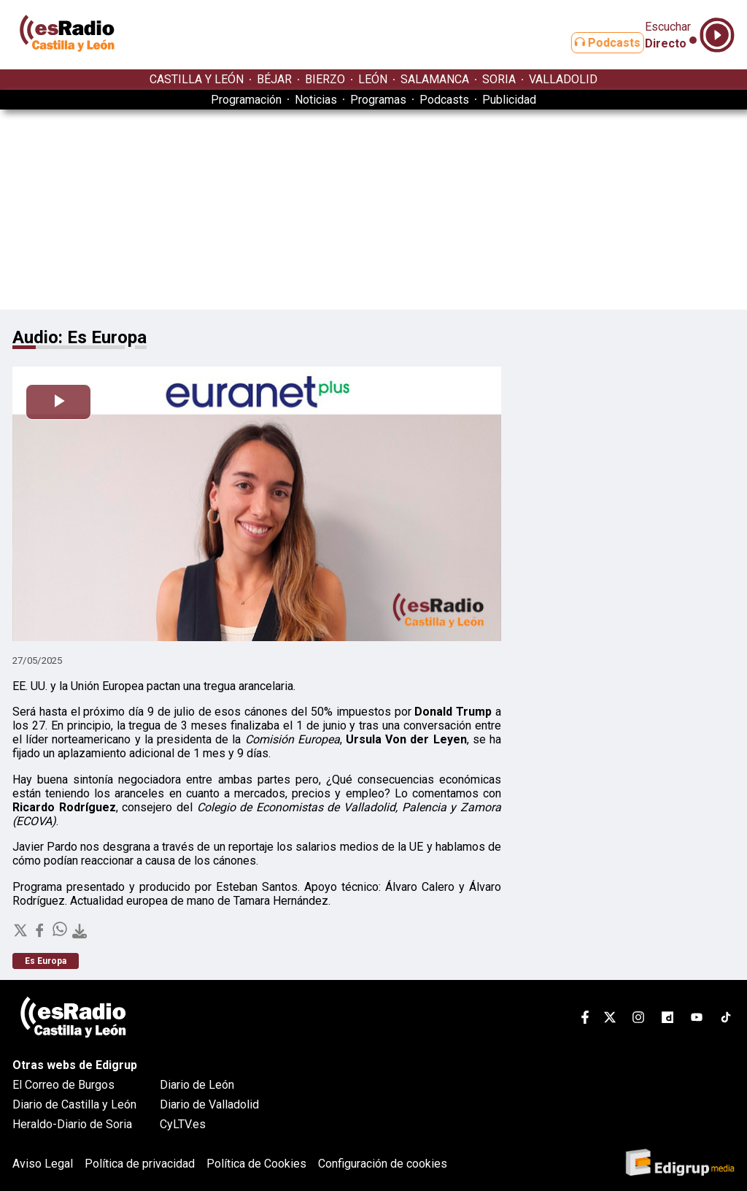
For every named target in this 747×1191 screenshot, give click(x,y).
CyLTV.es (183, 1124)
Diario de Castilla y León (74, 1104)
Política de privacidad (140, 1164)
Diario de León (197, 1085)
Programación (246, 100)
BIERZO (325, 79)
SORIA (499, 79)
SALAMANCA (434, 79)
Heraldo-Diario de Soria (72, 1124)
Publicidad (509, 100)
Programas (378, 100)
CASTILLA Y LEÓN (197, 79)
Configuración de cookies (382, 1164)
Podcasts (591, 43)
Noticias (316, 100)
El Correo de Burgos (63, 1085)
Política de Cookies (256, 1164)
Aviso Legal (42, 1164)
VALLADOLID (563, 79)
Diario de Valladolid (209, 1104)
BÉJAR (274, 79)
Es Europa (45, 961)
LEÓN (372, 79)
